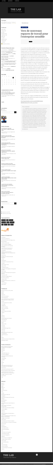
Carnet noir (3, 68)
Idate (2, 363)
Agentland (3, 348)
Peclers (2, 322)
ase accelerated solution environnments (35, 113)
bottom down (40, 117)
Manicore (2, 425)
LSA (2, 314)
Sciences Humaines (4, 446)
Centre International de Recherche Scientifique (7, 356)
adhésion (37, 109)
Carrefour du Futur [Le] (5, 242)
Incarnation (11, 49)
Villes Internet (3, 375)
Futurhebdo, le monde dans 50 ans (7, 261)
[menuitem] (4, 1)
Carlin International (4, 297)
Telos (2, 391)
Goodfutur (3, 309)
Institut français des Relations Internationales (6, 406)
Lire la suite (14, 23)
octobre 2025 (3, 30)
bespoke (24, 116)
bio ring (28, 117)
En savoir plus (44, 464)
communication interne (32, 127)
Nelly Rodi (3, 316)
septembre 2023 (4, 35)
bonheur (36, 117)
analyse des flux (30, 111)
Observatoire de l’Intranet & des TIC (7, 369)
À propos (17, 0)
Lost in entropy (3, 282)
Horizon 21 (3, 411)
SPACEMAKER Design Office (5, 328)
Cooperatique (3, 358)
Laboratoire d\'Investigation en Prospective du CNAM (8, 269)
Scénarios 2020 (4, 279)
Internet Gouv (3, 367)
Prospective (12, 222)
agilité (40, 109)
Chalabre (8, 68)
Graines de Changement (5, 434)
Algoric (2, 386)
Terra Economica (4, 390)
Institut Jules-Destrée (4, 427)
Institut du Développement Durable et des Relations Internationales (8, 416)
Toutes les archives (6, 43)
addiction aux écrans (31, 109)
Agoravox (2, 384)
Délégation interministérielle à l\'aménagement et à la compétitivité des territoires (8, 252)
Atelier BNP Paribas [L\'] (5, 353)
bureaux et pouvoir (37, 120)
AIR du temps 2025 (5, 158)
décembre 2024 (4, 33)
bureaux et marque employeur (28, 120)
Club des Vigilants (4, 409)
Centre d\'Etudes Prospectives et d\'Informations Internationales (6, 249)
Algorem (2, 291)
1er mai (2, 70)
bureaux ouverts (30, 121)
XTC (2, 336)
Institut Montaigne (4, 444)
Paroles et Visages (4, 59)
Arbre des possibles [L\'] (5, 238)
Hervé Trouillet (4, 92)
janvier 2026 (3, 29)
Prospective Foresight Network (6, 276)
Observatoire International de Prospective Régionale (8, 273)
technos (5, 224)
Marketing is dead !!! (4, 340)
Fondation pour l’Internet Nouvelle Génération (7, 257)
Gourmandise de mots (5, 66)
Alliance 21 (3, 387)
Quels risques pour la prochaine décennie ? (8, 93)
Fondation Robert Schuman (6, 439)
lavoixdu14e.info (9, 52)
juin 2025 (2, 32)
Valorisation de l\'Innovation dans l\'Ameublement (7, 333)
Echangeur (3, 359)
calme (42, 121)
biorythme (32, 117)
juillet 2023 (3, 36)
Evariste (2, 362)
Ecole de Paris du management (6, 437)
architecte (45, 111)
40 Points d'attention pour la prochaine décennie (7, 193)
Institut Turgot (3, 440)
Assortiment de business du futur (8, 164)
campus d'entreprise (29, 123)
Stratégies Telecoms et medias (6, 374)
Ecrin (2, 361)
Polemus (2, 449)
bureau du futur (37, 119)
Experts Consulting (4, 306)
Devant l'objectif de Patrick (10, 61)
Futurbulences (3, 260)
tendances (11, 220)
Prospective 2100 (4, 274)
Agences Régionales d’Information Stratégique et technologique (7, 347)
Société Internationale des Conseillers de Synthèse (8, 281)
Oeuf (2, 443)
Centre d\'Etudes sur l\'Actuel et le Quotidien (8, 422)
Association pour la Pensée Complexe (7, 420)
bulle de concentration (29, 119)
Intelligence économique (5, 418)
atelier (44, 113)
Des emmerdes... (4, 49)
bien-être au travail (29, 116)
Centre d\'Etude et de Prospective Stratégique (7, 246)
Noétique (2, 398)
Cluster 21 (3, 410)
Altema (2, 293)
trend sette (3, 220)
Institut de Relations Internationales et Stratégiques (7, 414)
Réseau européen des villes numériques (8, 370)
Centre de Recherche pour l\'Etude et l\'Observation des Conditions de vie (7, 299)
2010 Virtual (3, 237)
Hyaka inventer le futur (5, 264)
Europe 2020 (3, 255)
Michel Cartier (3, 271)
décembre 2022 (4, 39)
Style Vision (3, 329)
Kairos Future (3, 284)
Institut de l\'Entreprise (5, 429)
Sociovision (3, 326)
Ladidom (2, 312)
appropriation (40, 111)
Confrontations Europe (5, 433)
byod (39, 121)
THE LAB (16, 9)
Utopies (2, 388)
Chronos (2, 301)
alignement (25, 111)
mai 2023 (2, 37)
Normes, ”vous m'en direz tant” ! (7, 58)
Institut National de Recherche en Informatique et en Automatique (7, 366)
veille (7, 220)
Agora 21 (2, 383)
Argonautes (3, 294)
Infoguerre (3, 436)
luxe (9, 224)
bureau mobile (43, 119)
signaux (12, 224)
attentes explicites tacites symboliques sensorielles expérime (34, 115)
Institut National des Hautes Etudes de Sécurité (7, 403)
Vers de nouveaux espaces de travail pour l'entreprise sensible (34, 33)
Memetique (3, 401)
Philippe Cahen (3, 323)
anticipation (4, 222)
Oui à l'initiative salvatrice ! (6, 53)
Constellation (3, 250)
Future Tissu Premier (4, 308)
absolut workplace (33, 108)
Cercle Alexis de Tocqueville (6, 432)
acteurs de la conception (42, 108)
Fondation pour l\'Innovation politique (7, 407)
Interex (2, 337)
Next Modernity (4, 400)
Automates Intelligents (5, 354)
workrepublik (27, 108)
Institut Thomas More (5, 442)
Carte (2, 102)
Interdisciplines (3, 426)
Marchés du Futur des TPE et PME (7, 290)
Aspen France (3, 419)
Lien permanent (26, 106)
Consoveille (3, 304)
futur (2, 224)
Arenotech (3, 350)
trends (8, 222)
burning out (36, 121)
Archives (10, 0)
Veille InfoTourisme (4, 334)
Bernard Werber (4, 241)
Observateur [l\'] (4, 319)
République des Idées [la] (5, 394)
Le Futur (2, 258)
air (45, 109)
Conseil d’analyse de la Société (6, 302)
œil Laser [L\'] (3, 321)
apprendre (35, 111)
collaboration (25, 127)
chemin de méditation (36, 124)
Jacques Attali (3, 265)
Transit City (3, 330)
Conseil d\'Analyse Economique (6, 447)
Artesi (2, 351)
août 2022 (3, 42)
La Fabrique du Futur (4, 267)
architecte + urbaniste (26, 112)
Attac (2, 430)
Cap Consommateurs (5, 296)
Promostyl (3, 325)
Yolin (2, 377)
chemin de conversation (28, 124)
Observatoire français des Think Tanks (7, 397)
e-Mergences (3, 305)
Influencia (2, 315)
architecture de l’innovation (36, 112)
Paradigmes (3, 395)
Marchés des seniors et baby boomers (8, 338)
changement (36, 123)
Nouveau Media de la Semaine (6, 318)
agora (43, 109)
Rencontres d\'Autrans (5, 277)
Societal (2, 393)
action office (25, 109)
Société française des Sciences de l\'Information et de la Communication (7, 372)
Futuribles (3, 263)
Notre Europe (3, 423)
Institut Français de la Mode (6, 311)
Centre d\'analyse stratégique (6, 244)
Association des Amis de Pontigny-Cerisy (8, 240)
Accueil (4, 0)
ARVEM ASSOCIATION (9, 70)
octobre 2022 (3, 40)
